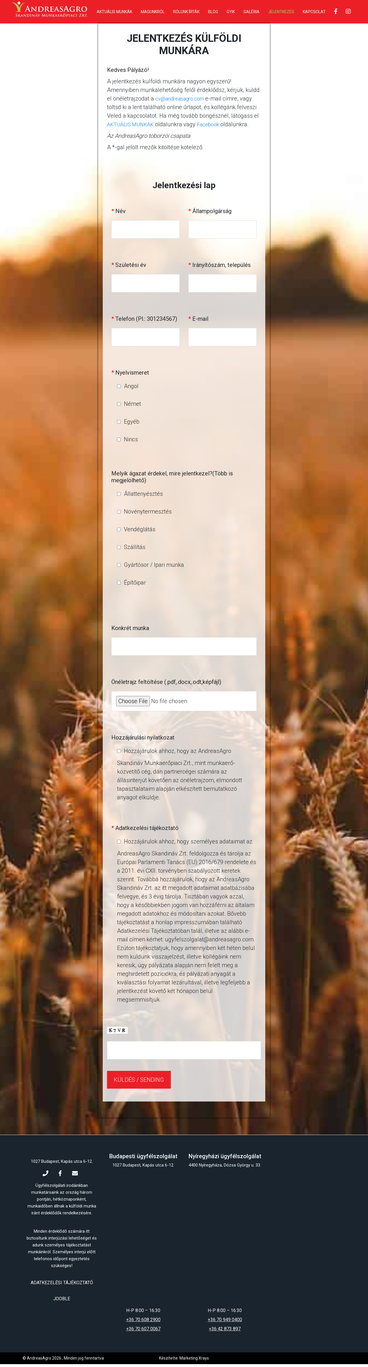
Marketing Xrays (194, 1361)
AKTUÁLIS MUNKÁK (133, 127)
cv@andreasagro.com (183, 101)
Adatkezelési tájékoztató (62, 1285)
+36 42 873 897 (225, 1331)
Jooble (61, 1301)
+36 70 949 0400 (225, 1322)
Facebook (215, 127)
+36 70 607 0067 (143, 1331)
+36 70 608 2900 (143, 1322)
